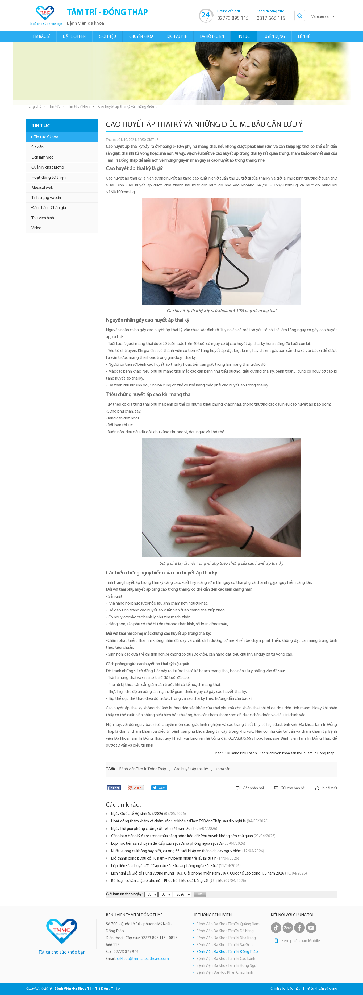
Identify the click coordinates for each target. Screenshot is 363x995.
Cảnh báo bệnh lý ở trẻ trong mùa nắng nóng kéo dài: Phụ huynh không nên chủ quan (193, 836)
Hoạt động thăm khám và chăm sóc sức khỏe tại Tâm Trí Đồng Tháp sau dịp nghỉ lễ (190, 821)
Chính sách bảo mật (285, 988)
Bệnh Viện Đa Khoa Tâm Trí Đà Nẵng (225, 931)
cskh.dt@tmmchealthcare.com (143, 959)
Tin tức (54, 107)
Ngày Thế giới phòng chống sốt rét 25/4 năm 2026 (164, 829)
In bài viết (329, 788)
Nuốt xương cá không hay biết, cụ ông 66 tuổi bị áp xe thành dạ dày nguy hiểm (187, 851)
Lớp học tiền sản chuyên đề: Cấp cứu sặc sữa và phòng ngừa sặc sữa (178, 844)
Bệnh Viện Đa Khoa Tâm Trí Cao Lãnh (226, 959)
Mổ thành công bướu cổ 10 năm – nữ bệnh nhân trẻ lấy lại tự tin (175, 859)
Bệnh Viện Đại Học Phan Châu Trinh (225, 973)
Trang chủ (33, 107)
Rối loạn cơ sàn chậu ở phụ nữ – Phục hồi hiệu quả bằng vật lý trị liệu (178, 881)
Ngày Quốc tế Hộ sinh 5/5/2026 (148, 814)
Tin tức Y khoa (79, 107)
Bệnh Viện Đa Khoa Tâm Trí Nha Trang (226, 938)
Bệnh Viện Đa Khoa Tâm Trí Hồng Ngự (226, 966)
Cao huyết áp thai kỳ (191, 769)
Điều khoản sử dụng (322, 988)
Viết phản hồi (253, 788)
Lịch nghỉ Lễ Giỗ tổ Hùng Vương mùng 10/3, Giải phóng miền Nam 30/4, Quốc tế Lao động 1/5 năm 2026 (209, 874)
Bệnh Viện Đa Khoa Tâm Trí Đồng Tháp (227, 952)
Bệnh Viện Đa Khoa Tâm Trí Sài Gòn (225, 945)
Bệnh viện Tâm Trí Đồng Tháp (142, 769)
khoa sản (223, 769)
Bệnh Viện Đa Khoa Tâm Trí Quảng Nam (228, 924)
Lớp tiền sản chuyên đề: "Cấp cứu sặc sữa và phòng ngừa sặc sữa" (176, 866)
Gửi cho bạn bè (293, 788)
